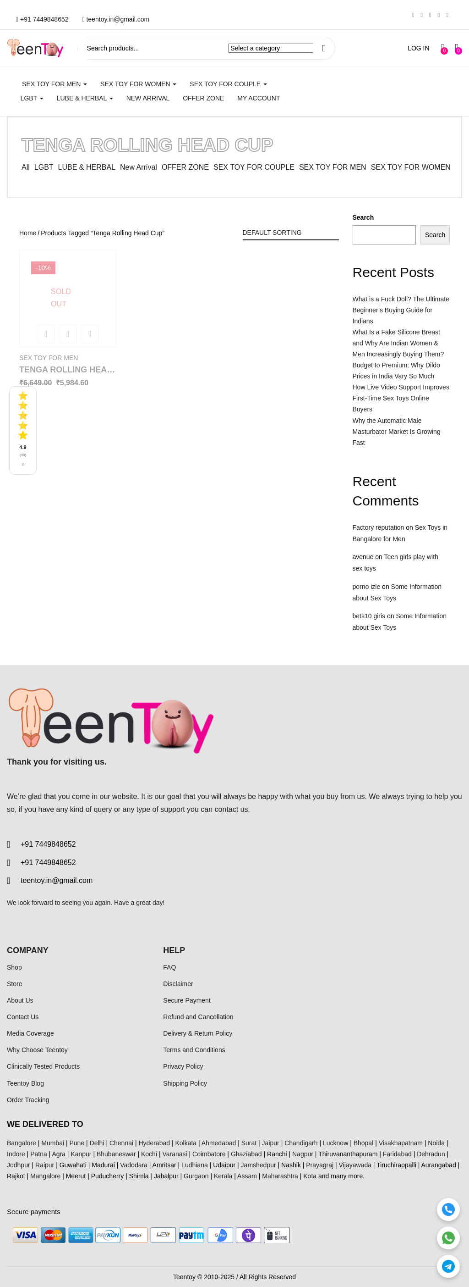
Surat (248, 1143)
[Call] (448, 1209)
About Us (20, 1000)
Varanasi (174, 1154)
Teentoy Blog (25, 1083)
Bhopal (364, 1143)
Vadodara (133, 1165)
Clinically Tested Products (43, 1066)
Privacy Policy (183, 1066)
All (26, 167)
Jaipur (270, 1143)
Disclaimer (178, 983)
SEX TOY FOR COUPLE (228, 84)
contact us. (232, 809)
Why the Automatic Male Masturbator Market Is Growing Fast (397, 431)
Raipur (44, 1165)
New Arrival (148, 98)
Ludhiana (194, 1165)
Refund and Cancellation (198, 1017)
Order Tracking (28, 1100)
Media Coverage (30, 1033)
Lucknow (335, 1143)
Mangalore (45, 1176)
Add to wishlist (90, 334)
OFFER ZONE (185, 167)
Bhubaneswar (116, 1154)
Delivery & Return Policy (197, 1033)
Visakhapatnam (401, 1143)
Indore (16, 1154)
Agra (58, 1154)
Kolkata (185, 1143)
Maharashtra (280, 1176)
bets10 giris (369, 616)
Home (27, 233)
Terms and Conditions (194, 1050)
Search (363, 217)
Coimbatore (208, 1154)
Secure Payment (187, 1000)
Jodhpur (18, 1165)
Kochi (149, 1154)
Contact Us (22, 1017)
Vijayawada (355, 1165)
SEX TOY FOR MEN (54, 84)
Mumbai (52, 1143)
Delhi (97, 1143)
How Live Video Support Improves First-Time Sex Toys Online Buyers (401, 398)
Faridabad (397, 1154)
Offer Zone (203, 98)
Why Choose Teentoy (37, 1050)
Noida (436, 1143)
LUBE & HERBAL (85, 98)
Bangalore (21, 1143)
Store (14, 983)
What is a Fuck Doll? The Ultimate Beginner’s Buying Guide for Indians (401, 310)
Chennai (121, 1143)
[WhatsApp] (448, 1237)
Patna (38, 1154)
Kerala (223, 1176)
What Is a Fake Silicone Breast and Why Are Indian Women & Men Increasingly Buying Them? (398, 343)
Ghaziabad (246, 1154)
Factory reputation (378, 527)
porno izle (367, 586)
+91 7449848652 (42, 19)
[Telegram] (448, 1266)
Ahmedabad (219, 1143)
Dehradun (431, 1154)
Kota (309, 1176)
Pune (76, 1143)
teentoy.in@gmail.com (116, 19)
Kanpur (81, 1154)
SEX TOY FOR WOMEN (138, 84)
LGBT (32, 98)
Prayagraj (319, 1165)
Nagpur (302, 1154)
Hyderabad (154, 1143)
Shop (14, 967)
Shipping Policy (185, 1083)
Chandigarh (300, 1143)
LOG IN (418, 48)
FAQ (169, 967)
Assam (247, 1176)
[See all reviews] (23, 430)
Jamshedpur (258, 1165)
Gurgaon (196, 1176)
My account (258, 98)
